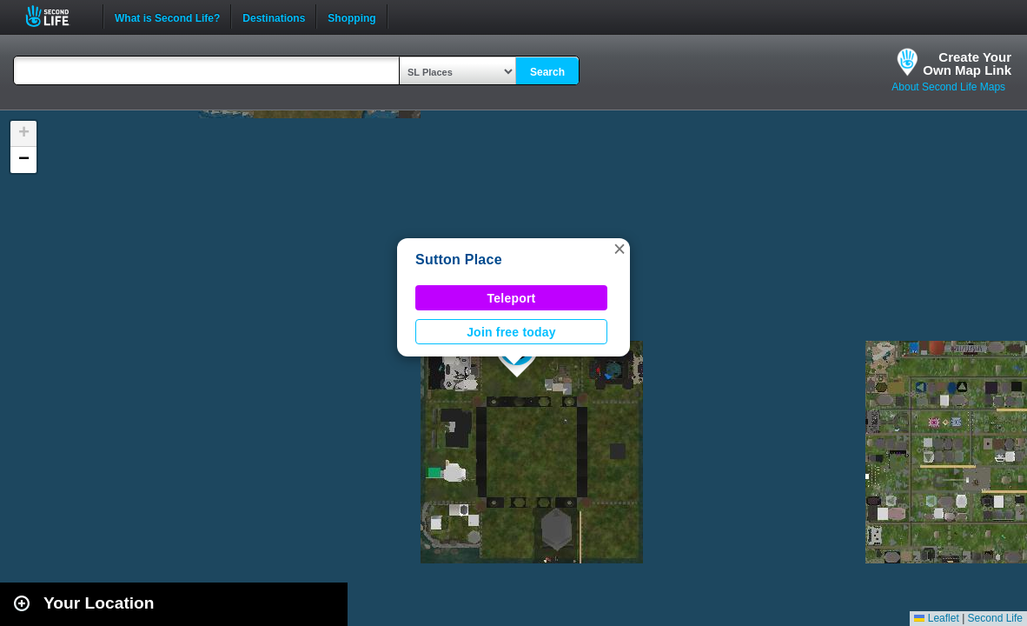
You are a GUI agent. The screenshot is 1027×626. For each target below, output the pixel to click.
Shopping (351, 16)
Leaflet (936, 618)
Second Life (56, 16)
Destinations (273, 16)
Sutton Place (458, 259)
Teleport (511, 298)
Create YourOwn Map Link (967, 63)
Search (547, 72)
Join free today (511, 332)
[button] (619, 248)
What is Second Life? (167, 16)
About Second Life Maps (948, 87)
